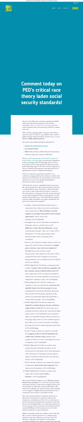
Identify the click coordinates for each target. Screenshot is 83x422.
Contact (65, 8)
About (54, 8)
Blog (59, 8)
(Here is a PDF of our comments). (41, 125)
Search (75, 3)
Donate (75, 8)
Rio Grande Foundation (52, 0)
